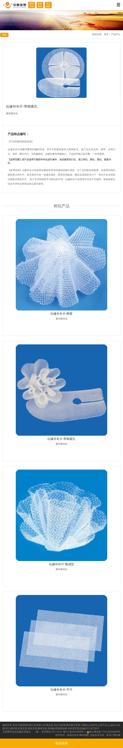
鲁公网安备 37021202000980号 (103, 732)
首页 (106, 34)
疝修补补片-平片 (62, 689)
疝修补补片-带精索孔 (61, 439)
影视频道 (40, 5)
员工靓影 (48, 5)
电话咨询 (62, 743)
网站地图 (84, 735)
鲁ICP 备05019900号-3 (74, 732)
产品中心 (115, 34)
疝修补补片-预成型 (61, 564)
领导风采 (31, 5)
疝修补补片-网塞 (62, 313)
